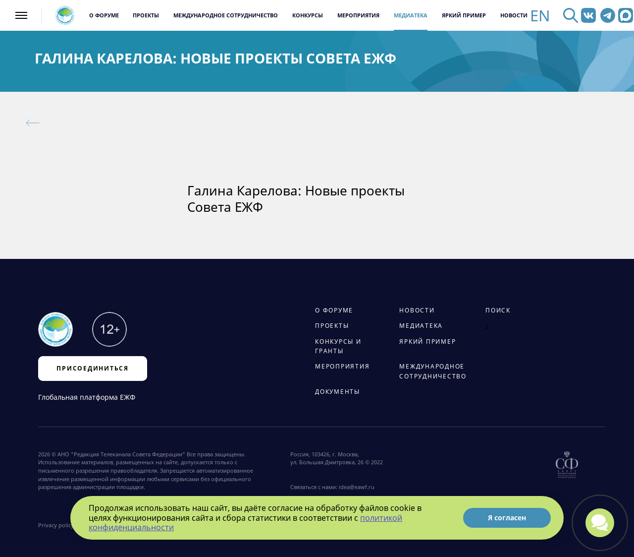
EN (540, 15)
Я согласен (507, 517)
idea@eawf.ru (356, 487)
